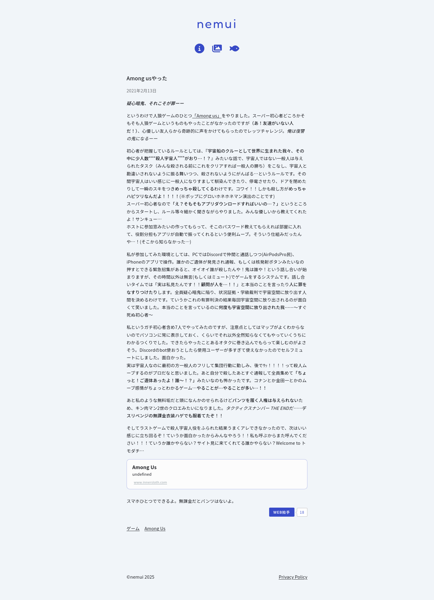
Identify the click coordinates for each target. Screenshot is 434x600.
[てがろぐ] (234, 48)
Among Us (144, 467)
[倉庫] (217, 48)
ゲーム (133, 528)
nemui (217, 23)
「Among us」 (207, 115)
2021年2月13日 (142, 91)
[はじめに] (199, 48)
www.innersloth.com (150, 482)
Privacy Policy (293, 577)
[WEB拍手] (281, 512)
